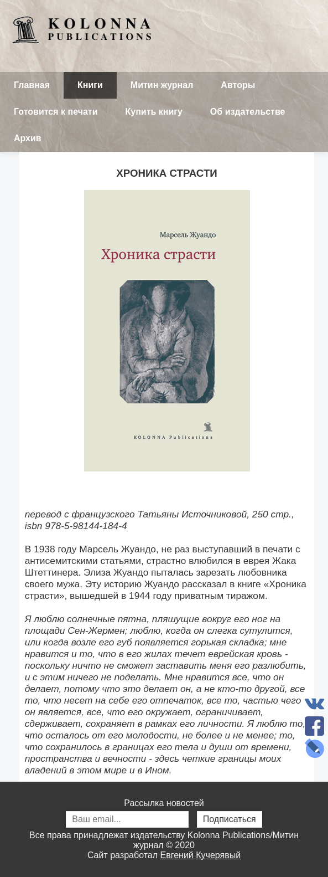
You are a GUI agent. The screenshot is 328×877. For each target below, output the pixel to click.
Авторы (238, 85)
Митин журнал (162, 85)
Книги (90, 85)
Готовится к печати (56, 111)
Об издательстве (247, 111)
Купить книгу (154, 111)
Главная (32, 85)
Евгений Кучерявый (200, 855)
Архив (27, 138)
